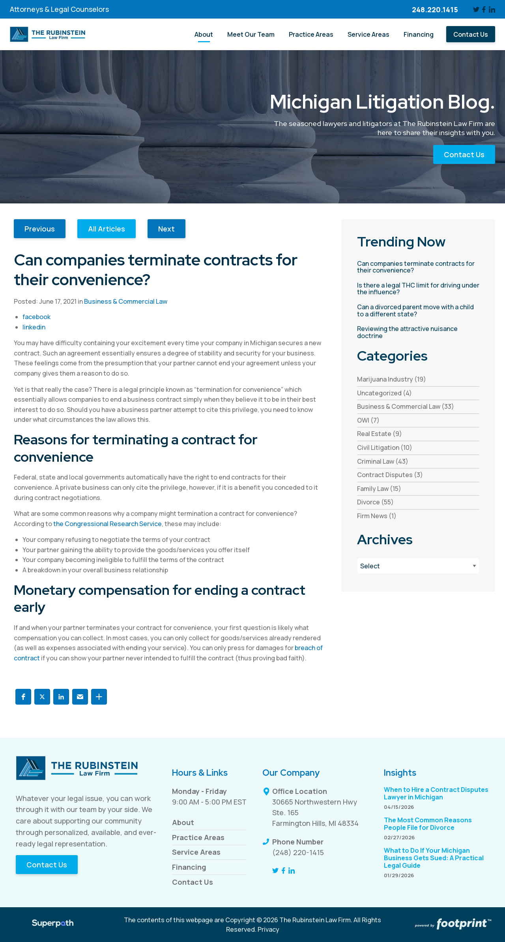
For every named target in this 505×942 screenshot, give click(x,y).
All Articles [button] (106, 228)
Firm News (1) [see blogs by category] (377, 515)
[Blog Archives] (418, 565)
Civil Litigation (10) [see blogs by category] (384, 447)
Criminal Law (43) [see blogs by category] (382, 461)
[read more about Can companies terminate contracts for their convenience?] (418, 267)
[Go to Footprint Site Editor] (452, 925)
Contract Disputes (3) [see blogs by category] (390, 474)
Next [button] (166, 228)
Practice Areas (198, 837)
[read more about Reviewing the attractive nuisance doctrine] (418, 332)
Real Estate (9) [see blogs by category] (379, 433)
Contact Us (464, 154)
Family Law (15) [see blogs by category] (379, 488)
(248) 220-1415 (298, 852)
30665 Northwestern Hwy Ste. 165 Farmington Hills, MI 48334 (315, 812)
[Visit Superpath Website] (52, 924)
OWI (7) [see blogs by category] (368, 420)
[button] (23, 697)
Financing (189, 867)
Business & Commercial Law (125, 301)
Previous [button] (39, 228)
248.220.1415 (435, 9)
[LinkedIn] (492, 9)
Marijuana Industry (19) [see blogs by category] (391, 379)
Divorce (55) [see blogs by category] (375, 502)
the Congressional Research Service (107, 523)
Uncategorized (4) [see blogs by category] (384, 393)
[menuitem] (203, 34)
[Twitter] (476, 9)
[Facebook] (484, 9)
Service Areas (196, 852)
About (183, 822)
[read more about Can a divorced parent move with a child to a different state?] (418, 311)
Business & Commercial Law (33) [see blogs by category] (405, 406)
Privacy (268, 929)
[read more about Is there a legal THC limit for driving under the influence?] (418, 289)
